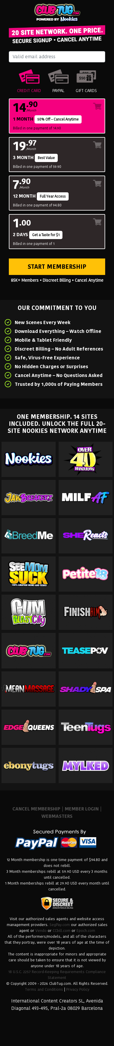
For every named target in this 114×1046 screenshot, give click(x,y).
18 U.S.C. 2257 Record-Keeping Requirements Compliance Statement (57, 974)
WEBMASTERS (57, 816)
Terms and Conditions (44, 989)
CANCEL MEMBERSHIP (36, 808)
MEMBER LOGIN (82, 808)
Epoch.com (86, 930)
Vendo (41, 930)
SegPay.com (59, 924)
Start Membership (57, 267)
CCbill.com (61, 930)
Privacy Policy (77, 989)
